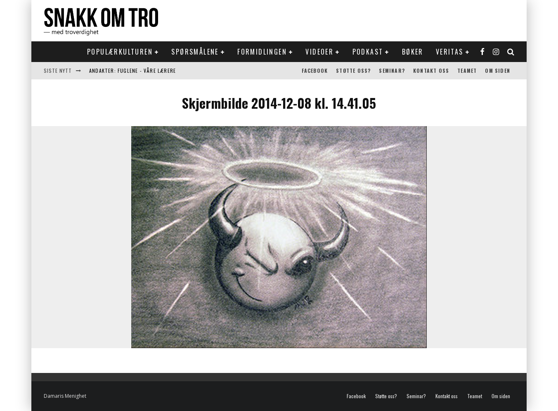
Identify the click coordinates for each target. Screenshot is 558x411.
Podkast (367, 52)
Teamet (467, 70)
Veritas (449, 52)
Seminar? (392, 70)
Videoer (319, 52)
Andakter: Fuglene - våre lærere (132, 70)
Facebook (315, 70)
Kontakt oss (431, 70)
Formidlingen (262, 52)
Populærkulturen (120, 52)
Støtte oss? (353, 70)
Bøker (412, 52)
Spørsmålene (194, 52)
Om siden (497, 70)
